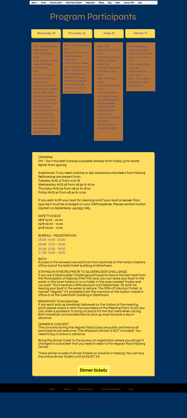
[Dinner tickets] (93, 370)
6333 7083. (84, 208)
